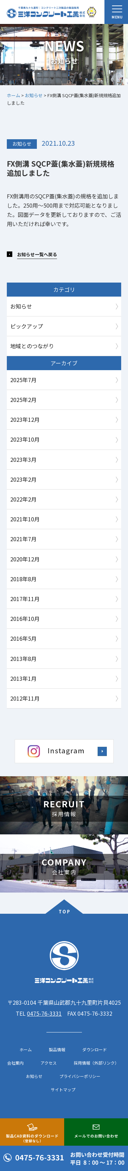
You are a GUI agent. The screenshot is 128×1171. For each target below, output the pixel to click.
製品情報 (57, 1050)
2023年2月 (23, 479)
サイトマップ (63, 1090)
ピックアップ (26, 326)
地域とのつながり (32, 346)
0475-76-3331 (44, 1013)
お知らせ (21, 143)
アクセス (49, 1063)
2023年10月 (25, 439)
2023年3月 (23, 459)
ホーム (25, 1050)
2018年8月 (23, 579)
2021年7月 (23, 539)
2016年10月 (25, 618)
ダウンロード (94, 1050)
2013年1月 (23, 678)
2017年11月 (25, 599)
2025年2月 (23, 399)
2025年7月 (23, 380)
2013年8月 (23, 658)
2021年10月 (25, 519)
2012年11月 (25, 698)
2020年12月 (25, 559)
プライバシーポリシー (79, 1076)
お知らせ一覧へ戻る (37, 254)
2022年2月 (23, 499)
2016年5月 (23, 638)
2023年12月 (25, 419)
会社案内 (15, 1063)
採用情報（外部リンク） (96, 1063)
